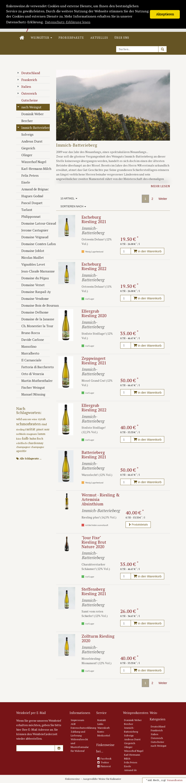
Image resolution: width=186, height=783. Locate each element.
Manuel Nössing (31, 394)
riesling (20, 429)
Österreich (27, 93)
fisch (40, 438)
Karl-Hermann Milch (33, 168)
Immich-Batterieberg (33, 127)
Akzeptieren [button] (165, 14)
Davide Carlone (30, 339)
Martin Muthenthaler (33, 380)
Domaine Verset (31, 285)
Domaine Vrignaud (32, 237)
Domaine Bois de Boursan (33, 305)
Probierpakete (71, 38)
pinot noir (43, 429)
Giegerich (26, 148)
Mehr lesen (160, 186)
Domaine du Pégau (33, 278)
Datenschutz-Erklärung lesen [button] (67, 22)
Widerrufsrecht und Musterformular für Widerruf (80, 745)
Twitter (105, 762)
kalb (25, 438)
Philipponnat (29, 216)
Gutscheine (27, 100)
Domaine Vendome (33, 298)
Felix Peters (28, 175)
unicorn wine (30, 419)
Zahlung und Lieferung (78, 733)
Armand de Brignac (33, 189)
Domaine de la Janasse (33, 319)
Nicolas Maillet (30, 257)
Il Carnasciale (29, 360)
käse (19, 438)
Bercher (25, 121)
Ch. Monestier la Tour (33, 326)
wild (19, 419)
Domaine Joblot (30, 251)
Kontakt (101, 720)
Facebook (106, 758)
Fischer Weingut (31, 387)
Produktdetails (138, 524)
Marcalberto (28, 353)
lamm (41, 434)
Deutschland (28, 73)
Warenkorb (103, 727)
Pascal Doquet (29, 203)
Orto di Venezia (30, 374)
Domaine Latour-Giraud (33, 223)
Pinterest (106, 766)
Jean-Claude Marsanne (33, 271)
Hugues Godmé (30, 196)
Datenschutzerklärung (83, 727)
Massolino (27, 346)
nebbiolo (21, 434)
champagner (23, 447)
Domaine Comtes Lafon (33, 244)
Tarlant (24, 210)
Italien (24, 86)
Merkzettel (103, 735)
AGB (73, 724)
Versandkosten (175, 780)
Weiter (162, 198)
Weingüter (41, 38)
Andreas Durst (29, 141)
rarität (30, 429)
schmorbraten (28, 423)
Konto (100, 731)
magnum (32, 434)
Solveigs (25, 134)
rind (44, 424)
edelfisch (22, 443)
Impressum (77, 720)
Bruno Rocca (28, 333)
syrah (41, 419)
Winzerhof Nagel (31, 162)
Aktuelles (99, 38)
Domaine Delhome (32, 312)
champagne (37, 447)
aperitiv (21, 451)
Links (100, 724)
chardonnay (35, 443)
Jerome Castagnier (32, 230)
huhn (33, 438)
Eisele (23, 182)
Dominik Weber (30, 114)
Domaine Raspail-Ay (33, 292)
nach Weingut (29, 107)
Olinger (24, 155)
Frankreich (27, 80)
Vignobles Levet (31, 264)
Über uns (121, 38)
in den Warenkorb (147, 251)
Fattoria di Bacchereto (33, 367)
